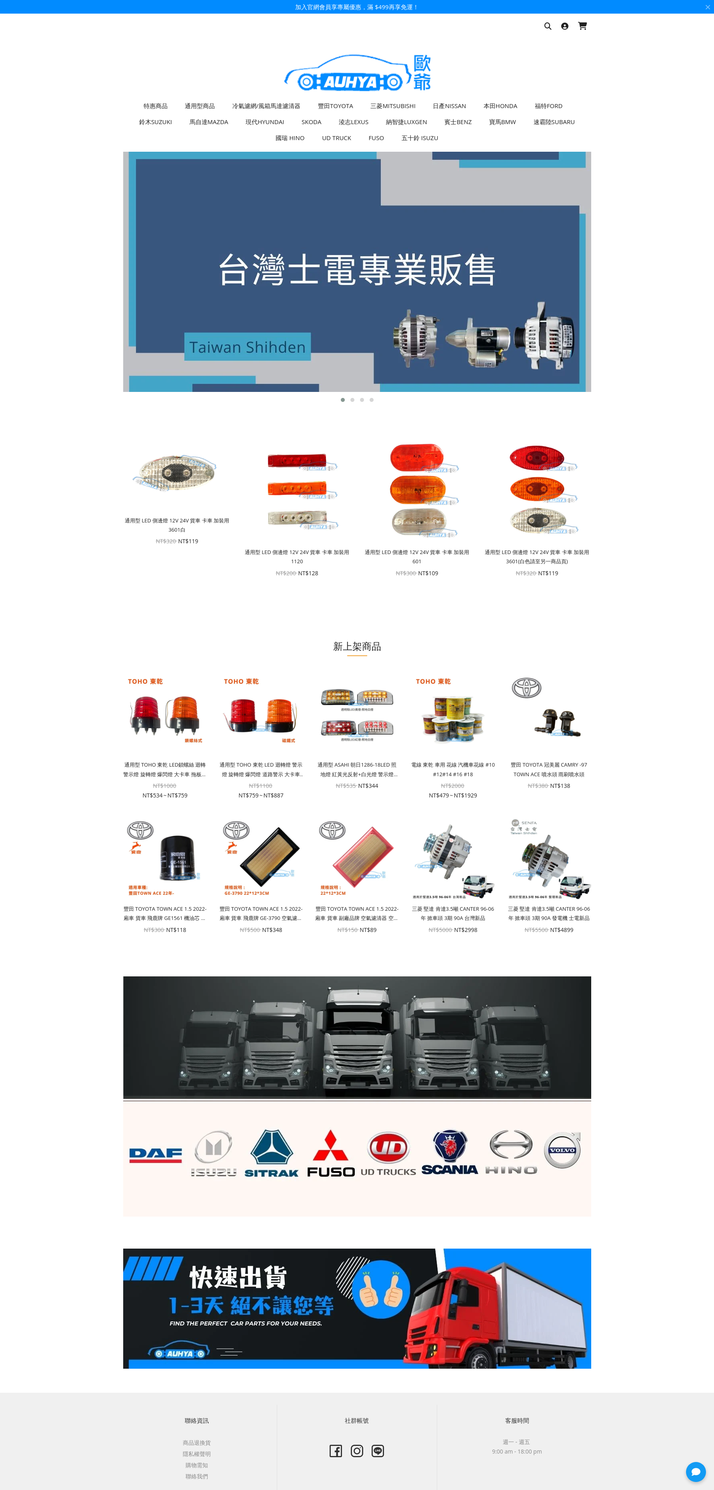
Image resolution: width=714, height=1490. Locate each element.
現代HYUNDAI (265, 122)
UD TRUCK (336, 138)
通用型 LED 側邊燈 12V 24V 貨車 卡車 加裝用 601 (417, 556)
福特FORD (549, 106)
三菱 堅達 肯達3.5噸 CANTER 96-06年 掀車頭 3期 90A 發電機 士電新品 (549, 913)
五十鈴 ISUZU (420, 138)
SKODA (311, 122)
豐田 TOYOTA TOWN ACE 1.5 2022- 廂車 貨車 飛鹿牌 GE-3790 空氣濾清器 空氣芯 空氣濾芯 (261, 914)
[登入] (564, 26)
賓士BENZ (458, 122)
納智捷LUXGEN (406, 122)
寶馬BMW (502, 122)
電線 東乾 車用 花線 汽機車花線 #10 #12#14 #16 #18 (453, 769)
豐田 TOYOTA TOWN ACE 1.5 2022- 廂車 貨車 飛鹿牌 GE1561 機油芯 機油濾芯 (165, 914)
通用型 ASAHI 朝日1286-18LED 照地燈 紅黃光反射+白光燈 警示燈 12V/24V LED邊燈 (357, 770)
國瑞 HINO (290, 138)
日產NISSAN (449, 106)
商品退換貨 (197, 1442)
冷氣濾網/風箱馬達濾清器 (266, 106)
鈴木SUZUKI (155, 122)
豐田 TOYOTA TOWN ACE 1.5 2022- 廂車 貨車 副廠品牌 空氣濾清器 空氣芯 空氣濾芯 (357, 914)
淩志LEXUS (353, 122)
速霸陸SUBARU (554, 122)
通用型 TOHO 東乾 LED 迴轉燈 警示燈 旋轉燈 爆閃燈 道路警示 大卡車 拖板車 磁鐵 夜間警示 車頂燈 (261, 770)
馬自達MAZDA (209, 122)
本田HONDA (500, 106)
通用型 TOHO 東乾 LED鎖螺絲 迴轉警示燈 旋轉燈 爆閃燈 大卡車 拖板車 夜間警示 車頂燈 (165, 770)
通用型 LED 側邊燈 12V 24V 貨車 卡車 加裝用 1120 (297, 556)
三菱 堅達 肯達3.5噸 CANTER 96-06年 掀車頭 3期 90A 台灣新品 (453, 913)
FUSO (376, 138)
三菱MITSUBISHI (392, 106)
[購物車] (582, 26)
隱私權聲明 (197, 1454)
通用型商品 (200, 106)
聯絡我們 (197, 1476)
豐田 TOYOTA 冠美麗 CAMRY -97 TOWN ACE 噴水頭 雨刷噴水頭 (549, 769)
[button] (343, 400)
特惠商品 (156, 106)
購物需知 (197, 1465)
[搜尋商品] (548, 26)
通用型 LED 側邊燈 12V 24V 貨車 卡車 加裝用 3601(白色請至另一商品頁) (537, 556)
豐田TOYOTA (335, 106)
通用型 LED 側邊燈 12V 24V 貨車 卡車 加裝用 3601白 (177, 525)
